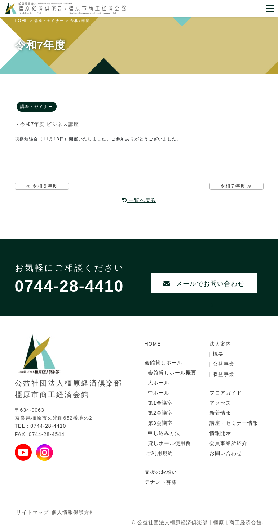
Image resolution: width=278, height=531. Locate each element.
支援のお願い (161, 472)
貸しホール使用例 (168, 443)
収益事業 (222, 374)
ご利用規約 (159, 453)
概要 (217, 354)
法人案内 (220, 344)
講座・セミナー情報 (233, 423)
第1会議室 (159, 403)
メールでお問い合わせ (203, 287)
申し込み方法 (163, 433)
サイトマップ (32, 512)
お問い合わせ (225, 453)
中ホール (157, 393)
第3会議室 (159, 423)
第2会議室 (159, 413)
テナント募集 (161, 482)
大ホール (157, 383)
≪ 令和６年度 (42, 186)
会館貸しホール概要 (171, 372)
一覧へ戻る (139, 200)
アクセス (220, 403)
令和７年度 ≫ (236, 186)
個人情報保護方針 (73, 512)
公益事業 (222, 364)
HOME (153, 344)
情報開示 (220, 433)
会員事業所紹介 (228, 443)
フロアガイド (225, 393)
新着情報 (220, 413)
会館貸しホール (163, 362)
